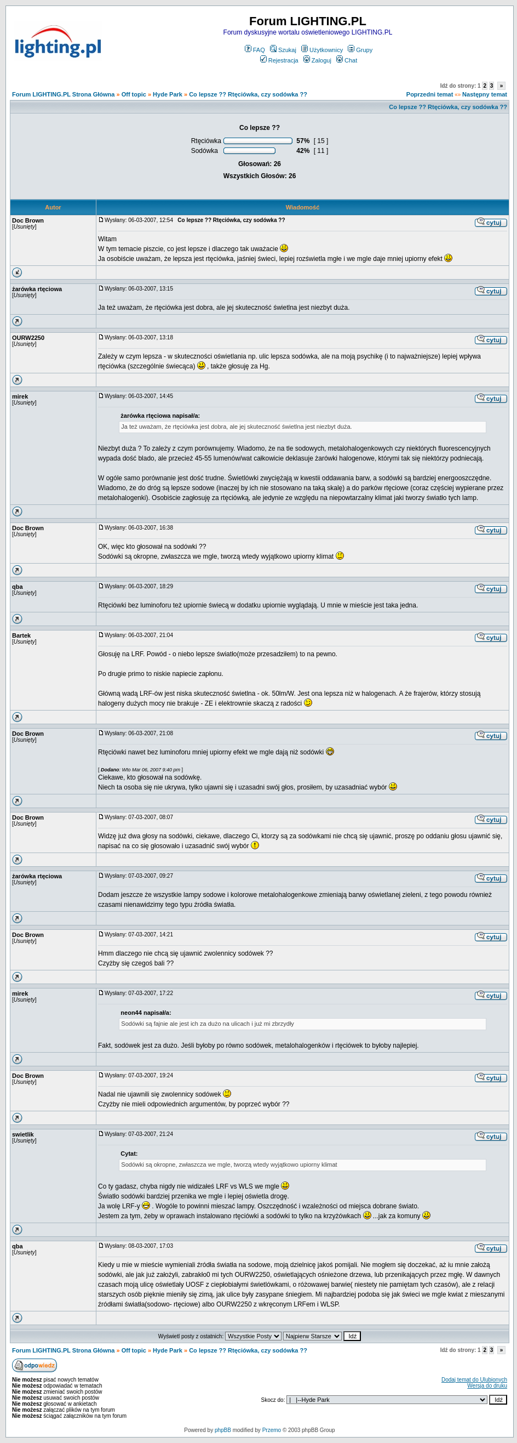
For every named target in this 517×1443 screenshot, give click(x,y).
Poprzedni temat (429, 94)
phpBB (223, 1430)
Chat (346, 60)
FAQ (255, 50)
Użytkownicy (322, 50)
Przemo (271, 1430)
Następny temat (484, 94)
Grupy (360, 50)
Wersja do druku (487, 1386)
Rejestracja (279, 60)
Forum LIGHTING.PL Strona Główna (63, 94)
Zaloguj (317, 60)
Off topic (134, 94)
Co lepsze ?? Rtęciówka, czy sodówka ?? (248, 94)
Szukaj (283, 50)
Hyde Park (167, 94)
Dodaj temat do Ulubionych (474, 1380)
